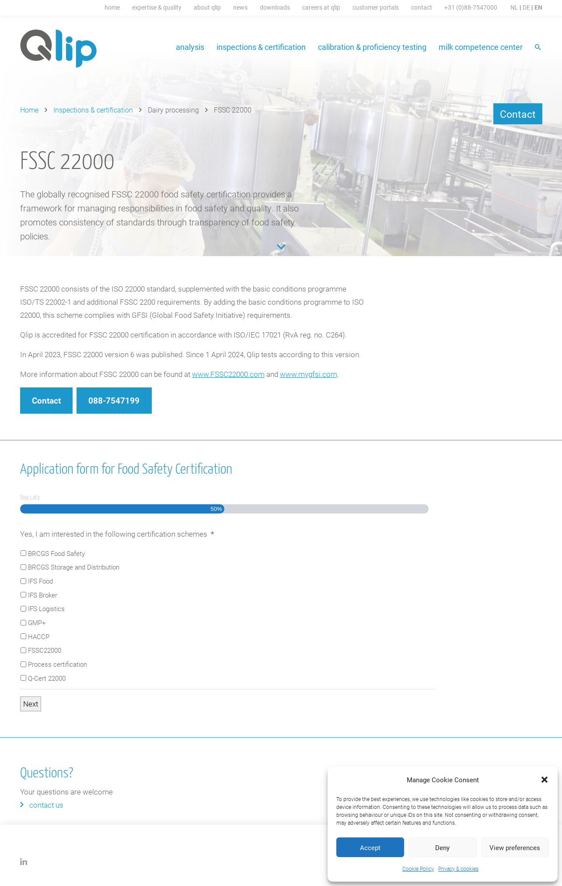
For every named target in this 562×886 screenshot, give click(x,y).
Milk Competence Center (481, 47)
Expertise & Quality (157, 7)
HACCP (38, 636)
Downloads (275, 7)
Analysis (190, 47)
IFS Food (40, 581)
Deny (442, 847)
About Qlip (207, 7)
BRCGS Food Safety (56, 553)
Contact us (46, 805)
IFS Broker (42, 595)
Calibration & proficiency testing (372, 47)
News (240, 7)
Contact (421, 7)
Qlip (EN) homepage (59, 48)
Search (538, 48)
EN (538, 7)
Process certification (57, 664)
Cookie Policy (418, 868)
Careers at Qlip (321, 7)
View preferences (514, 847)
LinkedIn (24, 861)
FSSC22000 (44, 650)
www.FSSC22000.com (228, 374)
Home (112, 7)
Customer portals (376, 7)
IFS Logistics (46, 608)
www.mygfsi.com (308, 374)
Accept (370, 847)
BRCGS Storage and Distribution (73, 567)
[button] (544, 779)
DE (526, 7)
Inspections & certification (261, 47)
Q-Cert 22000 (47, 678)
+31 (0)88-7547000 (470, 7)
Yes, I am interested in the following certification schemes (117, 534)
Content (281, 247)
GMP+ (36, 622)
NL (514, 7)
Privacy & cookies (458, 868)
